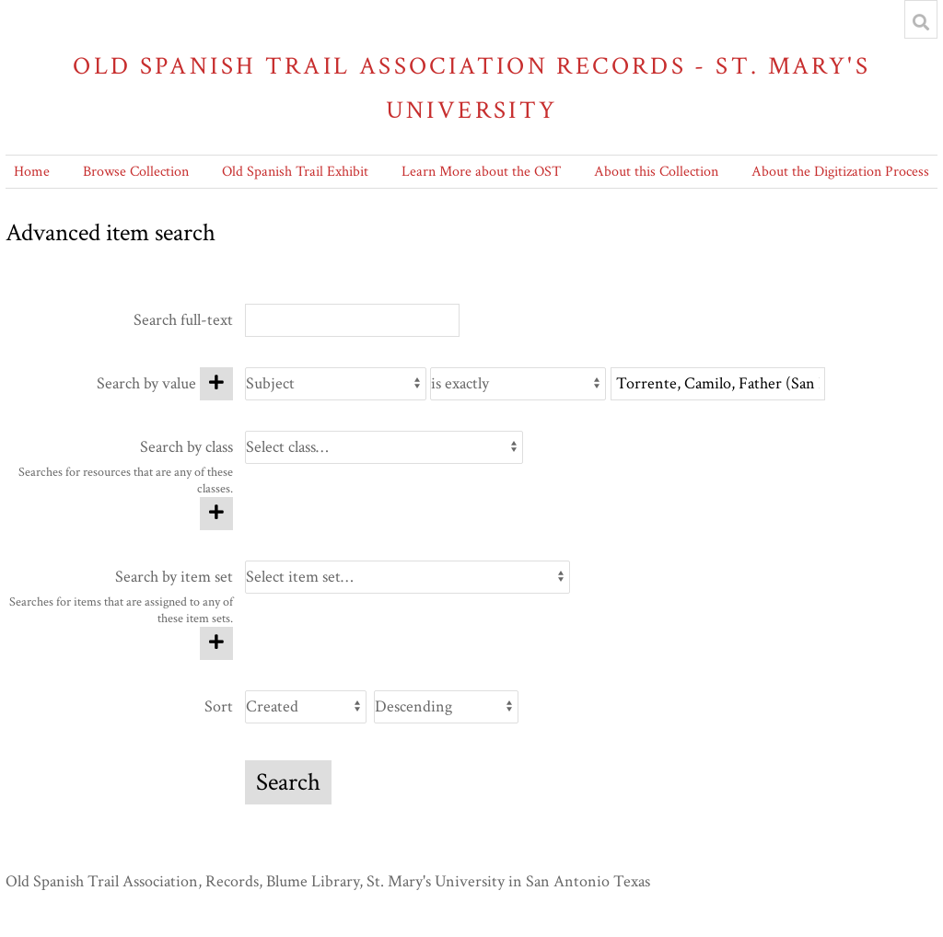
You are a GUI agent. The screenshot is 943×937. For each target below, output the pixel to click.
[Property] (335, 383)
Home (32, 171)
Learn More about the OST (481, 171)
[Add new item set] (216, 643)
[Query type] (518, 383)
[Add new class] (216, 513)
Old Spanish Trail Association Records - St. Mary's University (471, 88)
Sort (218, 706)
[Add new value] (216, 383)
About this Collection (656, 171)
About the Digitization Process (840, 171)
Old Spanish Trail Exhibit (295, 171)
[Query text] (718, 383)
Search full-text (183, 319)
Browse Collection (136, 171)
